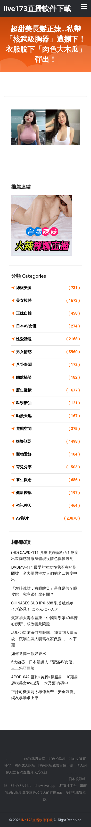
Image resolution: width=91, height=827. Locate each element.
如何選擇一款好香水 (28, 653)
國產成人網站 (25, 765)
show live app (45, 786)
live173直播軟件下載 (37, 820)
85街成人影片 (20, 786)
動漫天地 (48, 416)
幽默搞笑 (48, 377)
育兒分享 (48, 467)
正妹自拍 (48, 313)
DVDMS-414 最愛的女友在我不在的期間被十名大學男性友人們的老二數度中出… (44, 573)
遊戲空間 (48, 428)
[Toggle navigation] (84, 6)
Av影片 (48, 518)
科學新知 (48, 403)
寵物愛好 (48, 454)
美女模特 (48, 300)
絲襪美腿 (48, 287)
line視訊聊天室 (34, 759)
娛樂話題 (48, 441)
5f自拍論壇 (57, 759)
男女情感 (48, 351)
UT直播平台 (68, 786)
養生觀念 (48, 480)
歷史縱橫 (48, 390)
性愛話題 (48, 339)
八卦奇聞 (48, 364)
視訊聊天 (48, 505)
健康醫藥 (48, 492)
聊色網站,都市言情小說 (55, 765)
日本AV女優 (48, 326)
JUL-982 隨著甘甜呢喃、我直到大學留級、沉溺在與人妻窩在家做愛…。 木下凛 (44, 638)
